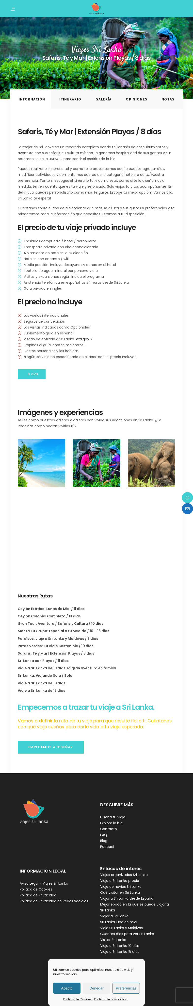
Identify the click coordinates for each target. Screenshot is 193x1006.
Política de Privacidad (38, 895)
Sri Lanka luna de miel (118, 922)
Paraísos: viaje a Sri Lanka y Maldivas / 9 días (58, 638)
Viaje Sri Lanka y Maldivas (121, 927)
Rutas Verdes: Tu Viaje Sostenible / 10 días (56, 645)
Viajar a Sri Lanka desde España (126, 898)
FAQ (103, 834)
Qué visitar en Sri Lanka (120, 892)
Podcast (107, 846)
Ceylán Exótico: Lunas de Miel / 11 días (51, 608)
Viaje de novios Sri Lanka (121, 886)
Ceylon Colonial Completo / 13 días (49, 616)
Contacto (108, 828)
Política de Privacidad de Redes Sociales (54, 901)
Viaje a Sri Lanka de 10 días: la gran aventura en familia (67, 668)
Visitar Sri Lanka (113, 939)
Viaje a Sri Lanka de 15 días (41, 690)
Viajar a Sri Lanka (114, 916)
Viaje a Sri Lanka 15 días (119, 951)
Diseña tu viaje (112, 817)
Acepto (67, 988)
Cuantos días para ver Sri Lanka (127, 933)
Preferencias (126, 988)
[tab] (30, 99)
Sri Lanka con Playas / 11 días (43, 660)
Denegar (96, 988)
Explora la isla (111, 823)
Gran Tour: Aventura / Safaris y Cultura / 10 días (60, 623)
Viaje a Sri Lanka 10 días (120, 945)
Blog (103, 840)
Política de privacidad (111, 999)
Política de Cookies (77, 999)
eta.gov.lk (84, 339)
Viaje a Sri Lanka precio (119, 880)
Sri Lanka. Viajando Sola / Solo (45, 675)
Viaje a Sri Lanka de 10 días (41, 683)
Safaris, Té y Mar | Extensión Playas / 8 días (56, 653)
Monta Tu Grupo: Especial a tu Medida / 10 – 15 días (63, 630)
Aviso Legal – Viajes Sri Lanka (44, 883)
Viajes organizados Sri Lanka (124, 874)
